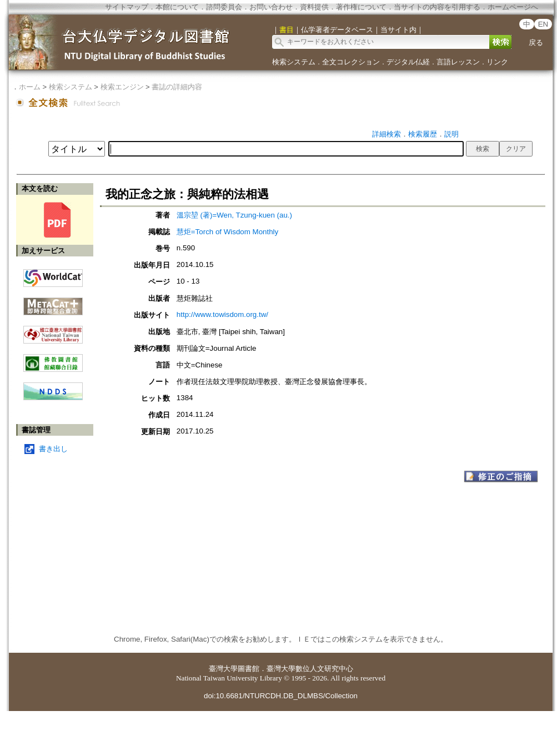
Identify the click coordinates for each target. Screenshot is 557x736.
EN (543, 24)
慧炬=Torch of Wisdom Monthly (227, 232)
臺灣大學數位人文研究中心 (310, 668)
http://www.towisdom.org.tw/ (222, 314)
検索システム (293, 62)
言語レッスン (458, 62)
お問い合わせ (271, 7)
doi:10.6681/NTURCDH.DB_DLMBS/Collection (281, 696)
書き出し (53, 449)
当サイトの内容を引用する (437, 7)
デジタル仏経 (408, 62)
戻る (536, 42)
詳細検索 (386, 134)
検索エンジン (122, 87)
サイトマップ (126, 7)
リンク (497, 62)
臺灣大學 (223, 668)
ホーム (30, 87)
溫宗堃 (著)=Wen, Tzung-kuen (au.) (234, 215)
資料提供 (314, 7)
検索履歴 (422, 134)
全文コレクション (351, 62)
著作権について (361, 7)
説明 (451, 134)
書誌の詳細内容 (177, 87)
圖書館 (248, 668)
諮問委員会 (224, 7)
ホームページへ (513, 7)
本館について (177, 7)
